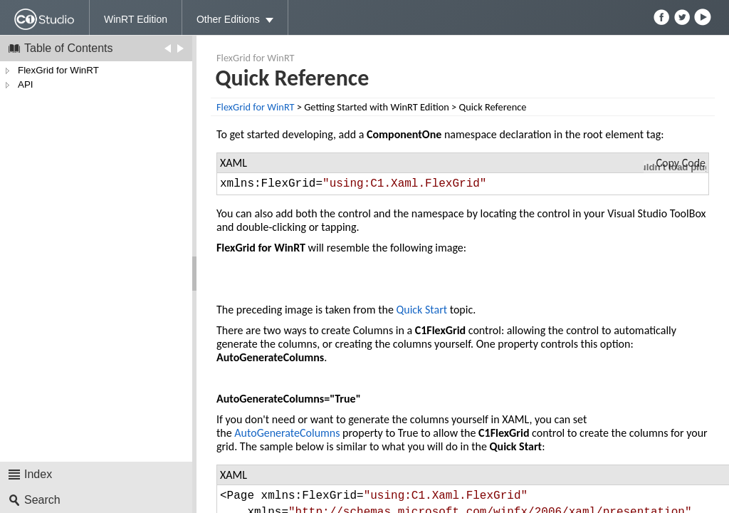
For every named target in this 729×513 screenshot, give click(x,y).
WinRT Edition (135, 19)
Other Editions (228, 19)
